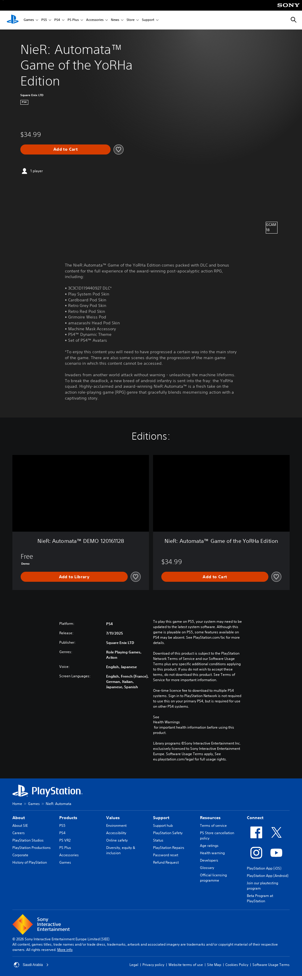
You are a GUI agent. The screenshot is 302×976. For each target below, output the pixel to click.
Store (130, 20)
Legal (133, 964)
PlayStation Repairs (168, 847)
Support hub (163, 825)
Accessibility (116, 832)
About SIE (20, 825)
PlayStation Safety (168, 832)
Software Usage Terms (271, 964)
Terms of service (213, 825)
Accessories (95, 20)
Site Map (214, 964)
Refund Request (166, 862)
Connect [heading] (255, 817)
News (115, 20)
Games (29, 20)
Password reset (165, 854)
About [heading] (18, 817)
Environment (116, 825)
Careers (18, 832)
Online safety (117, 840)
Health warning (212, 852)
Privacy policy (153, 964)
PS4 (57, 20)
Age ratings (209, 845)
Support (148, 20)
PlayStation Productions (31, 847)
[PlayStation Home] (12, 20)
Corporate (20, 854)
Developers (209, 860)
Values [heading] (113, 817)
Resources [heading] (210, 817)
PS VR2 (64, 840)
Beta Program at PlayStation (260, 898)
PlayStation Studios (28, 840)
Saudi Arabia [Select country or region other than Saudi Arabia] (31, 965)
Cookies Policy (236, 964)
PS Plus (73, 20)
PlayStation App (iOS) (264, 868)
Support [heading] (161, 817)
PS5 (44, 20)
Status (158, 840)
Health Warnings (166, 722)
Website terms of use (185, 964)
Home (17, 803)
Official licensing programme (213, 878)
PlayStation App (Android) (267, 875)
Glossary (207, 867)
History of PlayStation (29, 862)
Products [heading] (68, 817)
